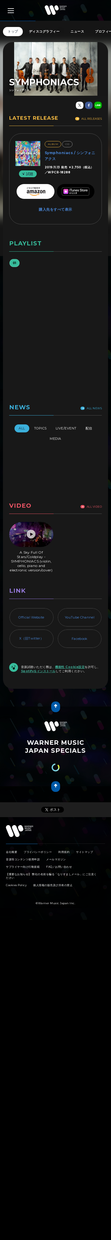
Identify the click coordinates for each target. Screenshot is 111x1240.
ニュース (77, 31)
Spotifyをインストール (38, 671)
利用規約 (64, 852)
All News (91, 408)
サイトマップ (84, 852)
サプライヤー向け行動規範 (23, 866)
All (22, 428)
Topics (40, 428)
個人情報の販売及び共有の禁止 (53, 885)
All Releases (88, 118)
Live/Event (66, 428)
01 (14, 263)
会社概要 (11, 852)
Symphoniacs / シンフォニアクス (70, 156)
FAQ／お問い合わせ (59, 866)
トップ (13, 31)
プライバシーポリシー (38, 852)
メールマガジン (56, 859)
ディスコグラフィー (44, 31)
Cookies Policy (16, 885)
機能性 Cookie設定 (70, 667)
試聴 (27, 173)
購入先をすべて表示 (55, 209)
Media (55, 439)
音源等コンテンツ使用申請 (23, 859)
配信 (89, 428)
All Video (91, 506)
